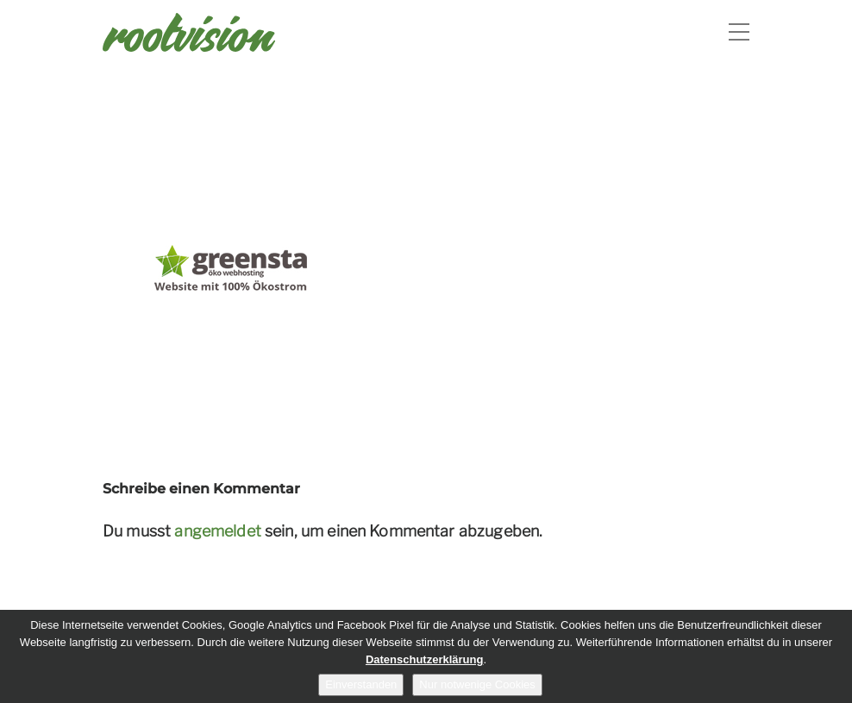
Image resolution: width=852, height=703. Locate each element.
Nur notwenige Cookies (477, 684)
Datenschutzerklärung (425, 659)
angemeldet (217, 531)
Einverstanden (361, 684)
